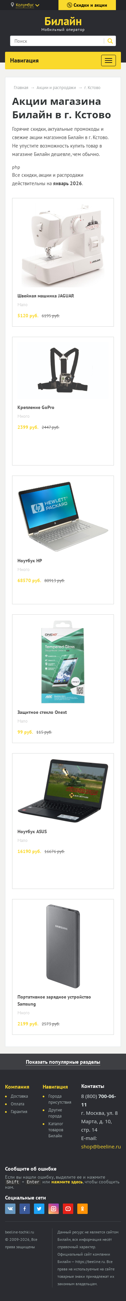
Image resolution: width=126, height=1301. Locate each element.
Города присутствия (59, 1099)
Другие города (55, 1113)
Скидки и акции (87, 5)
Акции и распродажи (56, 88)
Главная (21, 88)
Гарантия (19, 1111)
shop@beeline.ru (101, 1146)
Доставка (19, 1096)
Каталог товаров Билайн (55, 1130)
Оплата (17, 1104)
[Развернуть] (108, 60)
